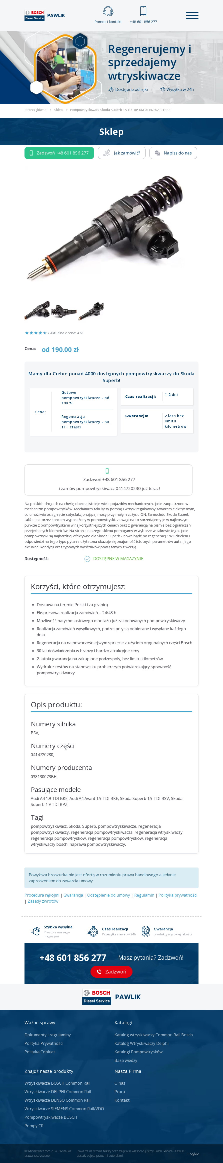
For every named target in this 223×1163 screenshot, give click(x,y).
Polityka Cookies (40, 1052)
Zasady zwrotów (43, 901)
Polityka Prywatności (43, 1043)
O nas (119, 1083)
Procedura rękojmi (41, 895)
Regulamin (144, 895)
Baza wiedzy (125, 1060)
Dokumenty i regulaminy (47, 1035)
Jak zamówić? (121, 152)
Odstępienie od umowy (108, 895)
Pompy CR (34, 1125)
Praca (119, 1091)
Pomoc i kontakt (108, 15)
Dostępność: (36, 558)
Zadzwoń (59, 153)
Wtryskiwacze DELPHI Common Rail (57, 1091)
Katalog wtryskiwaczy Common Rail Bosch (153, 1035)
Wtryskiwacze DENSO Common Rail (57, 1100)
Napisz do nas (173, 153)
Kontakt (122, 1100)
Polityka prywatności (177, 895)
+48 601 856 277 (143, 15)
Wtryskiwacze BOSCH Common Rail (57, 1083)
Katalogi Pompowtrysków (138, 1052)
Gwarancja (73, 895)
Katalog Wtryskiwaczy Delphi (141, 1043)
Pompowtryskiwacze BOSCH (50, 1117)
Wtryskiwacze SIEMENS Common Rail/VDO (64, 1108)
